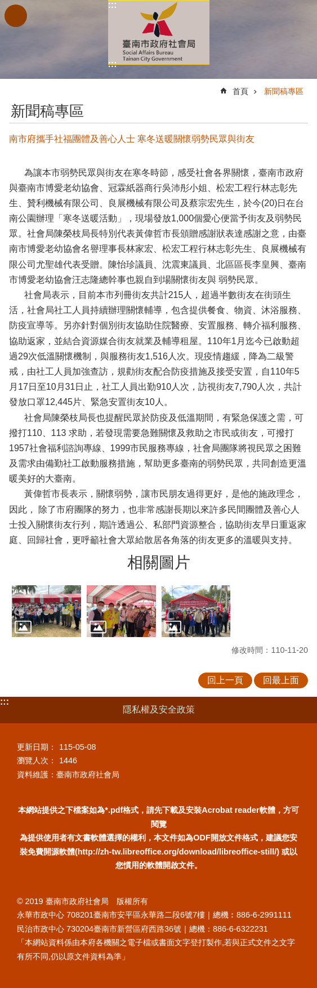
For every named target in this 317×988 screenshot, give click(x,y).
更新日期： (36, 746)
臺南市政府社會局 (158, 32)
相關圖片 (158, 562)
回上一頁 (225, 680)
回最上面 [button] (281, 680)
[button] (46, 611)
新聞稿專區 (283, 91)
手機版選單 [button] (16, 16)
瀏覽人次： (36, 760)
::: (112, 5)
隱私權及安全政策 (159, 709)
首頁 (240, 91)
